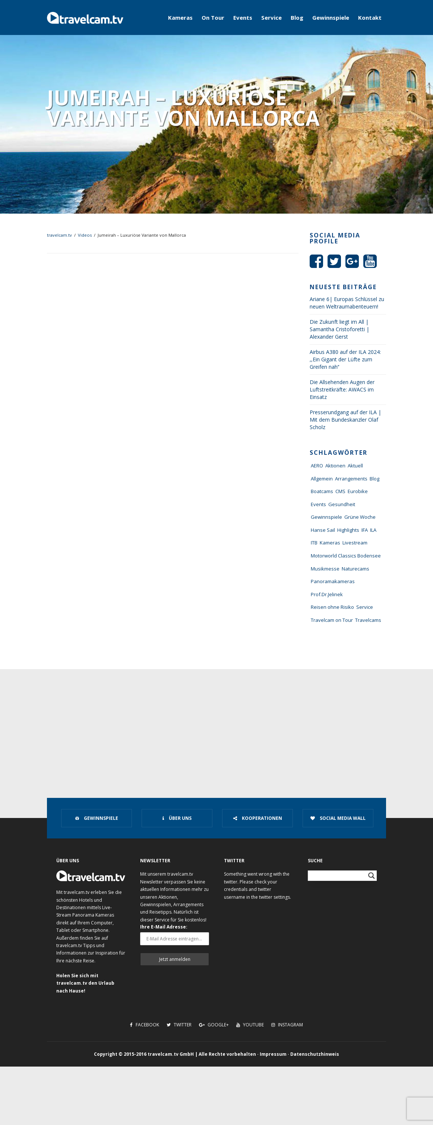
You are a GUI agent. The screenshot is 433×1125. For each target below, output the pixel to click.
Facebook (144, 1025)
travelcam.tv (59, 235)
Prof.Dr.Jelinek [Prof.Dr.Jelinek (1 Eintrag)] (327, 594)
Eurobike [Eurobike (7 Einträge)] (358, 491)
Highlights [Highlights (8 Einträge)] (348, 530)
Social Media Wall (338, 818)
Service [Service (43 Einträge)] (364, 607)
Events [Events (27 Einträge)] (318, 504)
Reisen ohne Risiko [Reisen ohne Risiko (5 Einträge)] (332, 607)
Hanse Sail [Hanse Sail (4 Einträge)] (323, 530)
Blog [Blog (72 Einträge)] (374, 478)
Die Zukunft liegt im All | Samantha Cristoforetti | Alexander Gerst (339, 329)
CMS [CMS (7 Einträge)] (340, 491)
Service (271, 17)
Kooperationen (257, 818)
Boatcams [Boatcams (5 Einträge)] (322, 491)
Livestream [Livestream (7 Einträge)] (354, 542)
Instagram (287, 1025)
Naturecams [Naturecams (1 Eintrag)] (355, 568)
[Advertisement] (216, 725)
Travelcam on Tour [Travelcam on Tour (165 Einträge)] (332, 620)
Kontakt (370, 17)
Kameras (180, 17)
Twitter (179, 1025)
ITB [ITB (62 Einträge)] (314, 542)
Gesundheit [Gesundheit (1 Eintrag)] (341, 504)
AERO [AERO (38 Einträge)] (317, 465)
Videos (85, 235)
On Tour (213, 17)
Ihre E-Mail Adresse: (163, 927)
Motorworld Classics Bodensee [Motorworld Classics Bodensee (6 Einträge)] (346, 555)
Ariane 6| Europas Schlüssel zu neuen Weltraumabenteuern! (347, 302)
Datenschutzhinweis (314, 1054)
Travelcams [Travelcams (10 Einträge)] (368, 620)
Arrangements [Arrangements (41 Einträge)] (351, 478)
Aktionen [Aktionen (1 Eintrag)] (335, 465)
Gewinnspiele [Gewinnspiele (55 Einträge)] (326, 517)
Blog (297, 17)
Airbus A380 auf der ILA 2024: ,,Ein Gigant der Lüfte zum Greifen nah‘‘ (345, 359)
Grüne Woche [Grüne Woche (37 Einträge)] (360, 517)
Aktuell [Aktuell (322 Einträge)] (355, 465)
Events (242, 17)
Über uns (177, 818)
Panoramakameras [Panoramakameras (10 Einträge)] (333, 581)
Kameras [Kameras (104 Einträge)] (330, 542)
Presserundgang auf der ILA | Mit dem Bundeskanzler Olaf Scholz (345, 420)
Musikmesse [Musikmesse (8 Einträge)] (325, 568)
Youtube (250, 1025)
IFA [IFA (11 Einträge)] (364, 530)
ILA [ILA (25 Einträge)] (373, 530)
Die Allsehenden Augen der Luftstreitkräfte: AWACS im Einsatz (342, 389)
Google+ (214, 1025)
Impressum (273, 1054)
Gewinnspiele (330, 17)
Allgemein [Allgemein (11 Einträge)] (322, 478)
